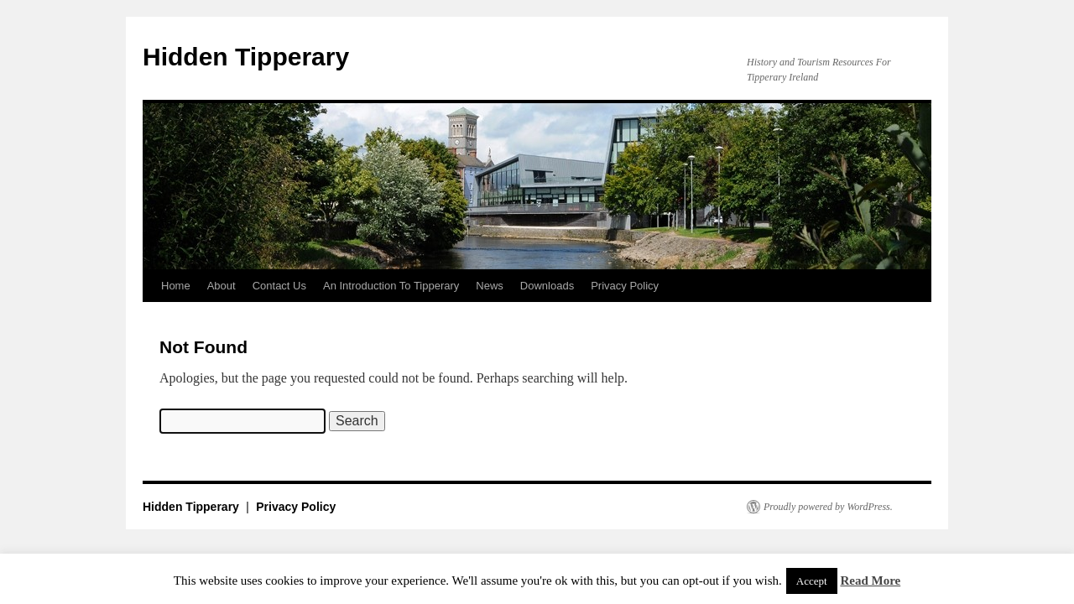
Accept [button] (811, 581)
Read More (870, 580)
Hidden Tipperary (246, 56)
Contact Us (279, 285)
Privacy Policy (625, 285)
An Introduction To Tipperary (391, 285)
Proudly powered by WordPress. (828, 507)
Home (175, 285)
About (221, 285)
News (489, 285)
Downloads (547, 285)
